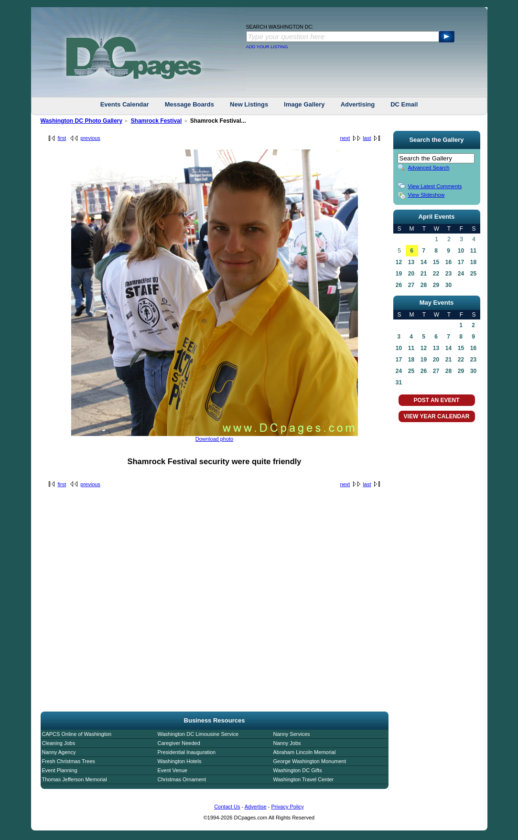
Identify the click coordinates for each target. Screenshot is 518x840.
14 (424, 262)
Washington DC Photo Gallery (82, 120)
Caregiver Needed (179, 743)
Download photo (214, 439)
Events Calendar (124, 104)
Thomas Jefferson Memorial (74, 779)
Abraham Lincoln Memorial (304, 752)
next (345, 138)
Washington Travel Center (303, 779)
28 (424, 285)
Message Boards (189, 104)
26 (399, 285)
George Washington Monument (309, 761)
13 (411, 262)
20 (411, 273)
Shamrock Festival (156, 120)
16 (448, 262)
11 (473, 250)
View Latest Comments (435, 186)
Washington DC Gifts (297, 770)
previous (90, 138)
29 (436, 285)
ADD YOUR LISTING (267, 46)
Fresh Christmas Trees (68, 761)
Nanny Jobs (287, 743)
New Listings (249, 104)
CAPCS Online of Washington (77, 734)
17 (461, 262)
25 (473, 273)
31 (399, 382)
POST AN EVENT (436, 400)
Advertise (256, 806)
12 (399, 262)
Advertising (358, 104)
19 (399, 273)
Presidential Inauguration (187, 752)
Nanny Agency (59, 752)
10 (461, 250)
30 (448, 285)
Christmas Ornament (182, 779)
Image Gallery (304, 104)
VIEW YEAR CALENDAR (437, 416)
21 (424, 273)
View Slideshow (426, 195)
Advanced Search (429, 167)
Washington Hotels (180, 761)
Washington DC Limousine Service (198, 734)
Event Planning (59, 770)
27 (411, 285)
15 (436, 262)
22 (436, 273)
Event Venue (172, 770)
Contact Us (227, 806)
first (62, 138)
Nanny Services (291, 734)
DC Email (404, 104)
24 (461, 273)
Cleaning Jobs (59, 743)
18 (473, 262)
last (367, 138)
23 (448, 273)
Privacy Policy (287, 806)
